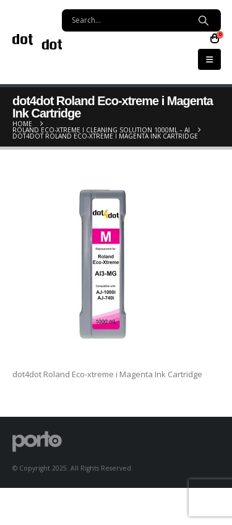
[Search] (203, 20)
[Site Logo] (37, 41)
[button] (209, 59)
